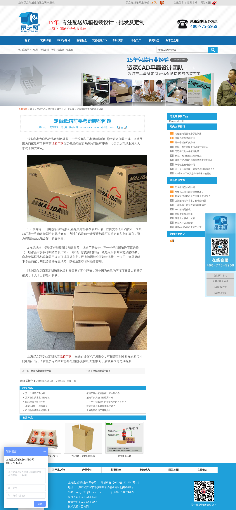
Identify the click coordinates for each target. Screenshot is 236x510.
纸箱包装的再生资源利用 (37, 410)
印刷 (35, 49)
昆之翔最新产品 (179, 116)
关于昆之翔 (58, 469)
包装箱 (69, 49)
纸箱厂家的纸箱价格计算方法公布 (103, 393)
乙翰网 (85, 506)
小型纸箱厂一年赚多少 (36, 406)
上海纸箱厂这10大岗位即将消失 (190, 205)
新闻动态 (145, 469)
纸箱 (53, 49)
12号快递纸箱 (124, 456)
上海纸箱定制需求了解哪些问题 (190, 200)
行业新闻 (69, 109)
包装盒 (61, 49)
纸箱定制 (44, 49)
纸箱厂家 (57, 143)
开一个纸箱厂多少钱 (35, 393)
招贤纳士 (116, 469)
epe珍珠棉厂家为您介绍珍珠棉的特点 (193, 173)
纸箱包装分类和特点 (41, 371)
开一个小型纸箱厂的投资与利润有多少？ (106, 402)
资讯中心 (41, 109)
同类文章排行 (177, 126)
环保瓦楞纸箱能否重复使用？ (189, 191)
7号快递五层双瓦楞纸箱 (83, 456)
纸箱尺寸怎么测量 (184, 222)
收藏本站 (192, 2)
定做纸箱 (60, 381)
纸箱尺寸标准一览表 (185, 218)
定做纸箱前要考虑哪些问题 (90, 109)
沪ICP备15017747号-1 (125, 482)
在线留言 (178, 2)
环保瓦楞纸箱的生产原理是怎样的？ (192, 196)
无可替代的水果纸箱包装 (37, 397)
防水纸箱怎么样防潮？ (186, 187)
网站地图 (205, 2)
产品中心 (87, 469)
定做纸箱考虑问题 (44, 381)
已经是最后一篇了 (101, 371)
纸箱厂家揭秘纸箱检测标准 (99, 397)
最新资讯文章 (177, 180)
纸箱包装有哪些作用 (35, 402)
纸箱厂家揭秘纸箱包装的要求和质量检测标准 (197, 160)
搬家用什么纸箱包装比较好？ (100, 406)
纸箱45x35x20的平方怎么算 (188, 227)
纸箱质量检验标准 (184, 214)
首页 (32, 109)
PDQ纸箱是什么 (182, 209)
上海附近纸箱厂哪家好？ (98, 410)
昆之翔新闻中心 (55, 109)
